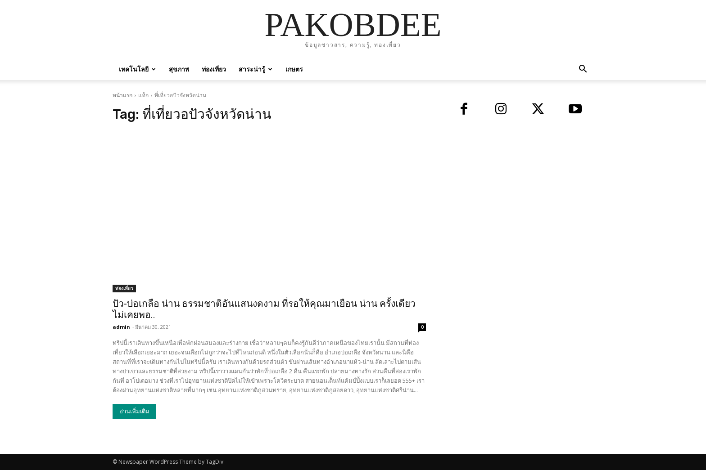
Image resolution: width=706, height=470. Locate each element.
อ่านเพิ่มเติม (134, 411)
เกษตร (294, 69)
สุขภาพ (179, 69)
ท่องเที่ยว (214, 69)
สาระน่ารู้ (255, 69)
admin (121, 326)
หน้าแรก (122, 95)
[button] (582, 70)
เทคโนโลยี (137, 69)
